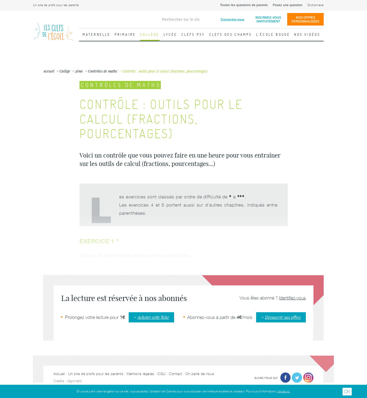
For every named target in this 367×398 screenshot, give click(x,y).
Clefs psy (193, 34)
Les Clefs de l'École (53, 28)
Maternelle (97, 34)
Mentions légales (140, 374)
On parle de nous (200, 374)
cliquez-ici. (283, 391)
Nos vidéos (307, 34)
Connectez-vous (232, 19)
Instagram (308, 377)
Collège (149, 34)
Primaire (125, 34)
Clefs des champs (230, 34)
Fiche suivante (360, 121)
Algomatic (74, 381)
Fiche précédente (6, 121)
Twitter (297, 377)
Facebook (285, 377)
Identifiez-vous (292, 297)
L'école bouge (273, 34)
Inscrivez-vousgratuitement (268, 19)
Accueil (59, 374)
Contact (175, 374)
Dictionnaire (316, 5)
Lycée (170, 34)
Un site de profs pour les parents (56, 5)
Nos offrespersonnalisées (305, 19)
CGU (161, 374)
